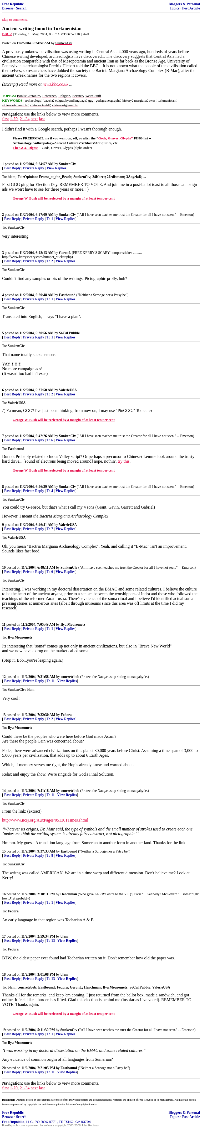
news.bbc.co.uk (55, 84)
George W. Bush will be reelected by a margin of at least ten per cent (64, 198)
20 (4, 1068)
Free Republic (13, 4)
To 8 (50, 856)
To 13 (51, 941)
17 (4, 936)
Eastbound (67, 295)
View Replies (56, 168)
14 (4, 791)
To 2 (50, 261)
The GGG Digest (25, 148)
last (42, 119)
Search (21, 8)
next (34, 119)
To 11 (51, 681)
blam (64, 936)
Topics (174, 8)
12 (4, 677)
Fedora (66, 715)
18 (4, 974)
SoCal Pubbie (69, 333)
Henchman (68, 894)
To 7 (50, 529)
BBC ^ (7, 34)
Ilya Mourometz (72, 624)
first (5, 119)
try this (124, 461)
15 (4, 851)
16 (4, 894)
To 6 (50, 440)
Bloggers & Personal (184, 4)
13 (4, 715)
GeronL (65, 253)
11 (4, 624)
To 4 (50, 491)
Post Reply (12, 168)
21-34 (24, 119)
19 (4, 1030)
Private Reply (33, 168)
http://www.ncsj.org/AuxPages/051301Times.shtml (45, 820)
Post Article (191, 8)
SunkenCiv (67, 164)
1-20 (14, 119)
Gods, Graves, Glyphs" (115, 138)
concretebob (70, 677)
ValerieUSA (68, 390)
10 (4, 567)
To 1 (50, 219)
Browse (7, 8)
